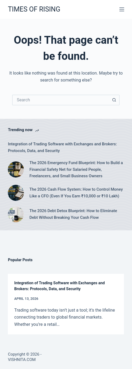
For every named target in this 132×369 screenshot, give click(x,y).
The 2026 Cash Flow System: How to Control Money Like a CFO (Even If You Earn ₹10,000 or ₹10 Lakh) (76, 192)
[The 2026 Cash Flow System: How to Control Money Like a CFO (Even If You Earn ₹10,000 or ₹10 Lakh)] (16, 193)
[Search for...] (60, 100)
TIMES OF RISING (34, 9)
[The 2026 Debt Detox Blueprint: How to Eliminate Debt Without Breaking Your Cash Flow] (16, 214)
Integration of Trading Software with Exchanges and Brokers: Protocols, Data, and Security (62, 147)
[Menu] (121, 9)
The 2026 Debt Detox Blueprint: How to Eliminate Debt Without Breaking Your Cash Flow (73, 214)
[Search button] (114, 100)
